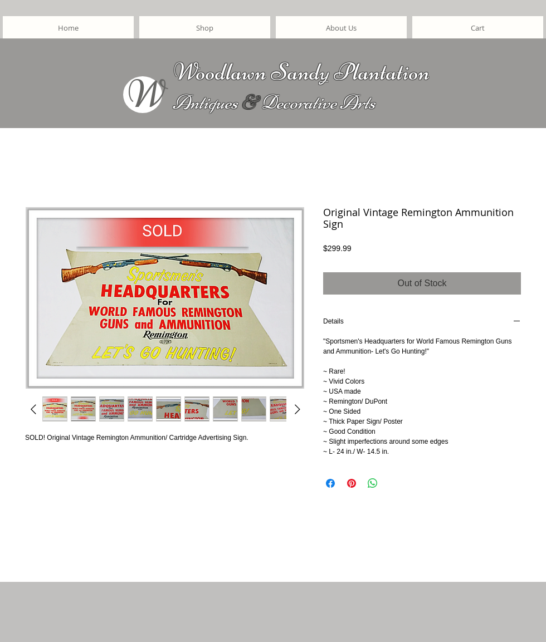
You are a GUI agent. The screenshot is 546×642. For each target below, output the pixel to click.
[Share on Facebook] (330, 483)
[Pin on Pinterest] (351, 483)
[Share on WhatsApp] (372, 483)
